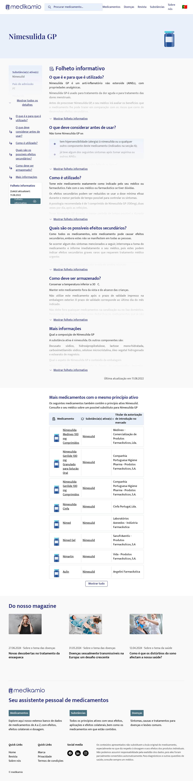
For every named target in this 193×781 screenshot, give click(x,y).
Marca (41, 752)
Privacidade (45, 757)
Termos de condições (50, 761)
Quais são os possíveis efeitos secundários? (26, 154)
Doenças (129, 7)
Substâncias (157, 7)
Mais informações (26, 177)
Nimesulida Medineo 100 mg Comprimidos (71, 436)
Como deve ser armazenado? (25, 168)
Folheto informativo (25, 201)
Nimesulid (89, 436)
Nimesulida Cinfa (69, 506)
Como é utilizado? (27, 143)
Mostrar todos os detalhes (23, 102)
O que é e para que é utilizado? (28, 118)
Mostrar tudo (96, 583)
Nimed (67, 523)
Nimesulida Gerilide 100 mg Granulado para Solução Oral (71, 462)
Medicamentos (111, 7)
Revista (142, 7)
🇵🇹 (184, 7)
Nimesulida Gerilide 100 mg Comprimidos (71, 488)
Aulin (66, 572)
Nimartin (68, 557)
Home (12, 752)
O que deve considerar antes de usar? (28, 132)
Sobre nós (171, 7)
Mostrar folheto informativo (68, 118)
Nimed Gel (69, 540)
